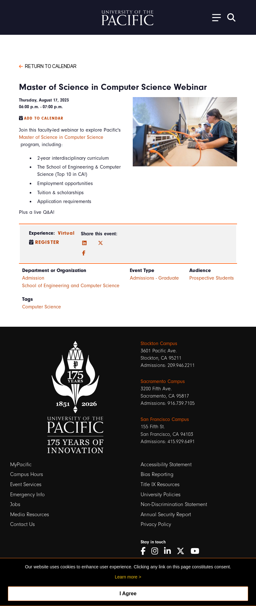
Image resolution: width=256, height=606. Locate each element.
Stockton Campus (159, 343)
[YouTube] (197, 551)
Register (47, 242)
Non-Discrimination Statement (174, 504)
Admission (33, 278)
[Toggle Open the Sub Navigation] (214, 17)
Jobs (15, 504)
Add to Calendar (43, 118)
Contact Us (22, 524)
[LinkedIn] (84, 243)
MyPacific (21, 464)
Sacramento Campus (163, 381)
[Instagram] (156, 551)
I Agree (128, 593)
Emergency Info (27, 495)
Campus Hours (26, 474)
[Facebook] (84, 253)
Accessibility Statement (166, 464)
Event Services (25, 484)
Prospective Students (211, 278)
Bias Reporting (157, 474)
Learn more (126, 576)
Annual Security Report (166, 514)
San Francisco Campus (165, 419)
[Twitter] (100, 243)
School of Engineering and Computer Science (70, 285)
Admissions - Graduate (154, 278)
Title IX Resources (160, 484)
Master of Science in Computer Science (61, 137)
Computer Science (41, 307)
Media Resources (29, 514)
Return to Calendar (47, 65)
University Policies (160, 495)
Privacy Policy (156, 524)
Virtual (66, 233)
